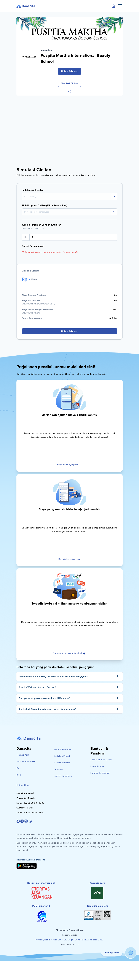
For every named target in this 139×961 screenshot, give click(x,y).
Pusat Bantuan (97, 766)
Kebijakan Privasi (61, 756)
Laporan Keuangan (62, 776)
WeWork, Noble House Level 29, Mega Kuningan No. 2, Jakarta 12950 (69, 939)
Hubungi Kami (23, 785)
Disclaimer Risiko (61, 762)
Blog (18, 775)
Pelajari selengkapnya (69, 464)
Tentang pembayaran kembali (69, 653)
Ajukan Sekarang (69, 71)
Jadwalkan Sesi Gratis (101, 759)
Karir (18, 768)
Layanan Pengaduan (100, 773)
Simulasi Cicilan (69, 83)
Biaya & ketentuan (69, 559)
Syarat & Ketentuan (62, 749)
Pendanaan (58, 769)
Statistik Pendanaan (26, 761)
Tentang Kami (22, 755)
